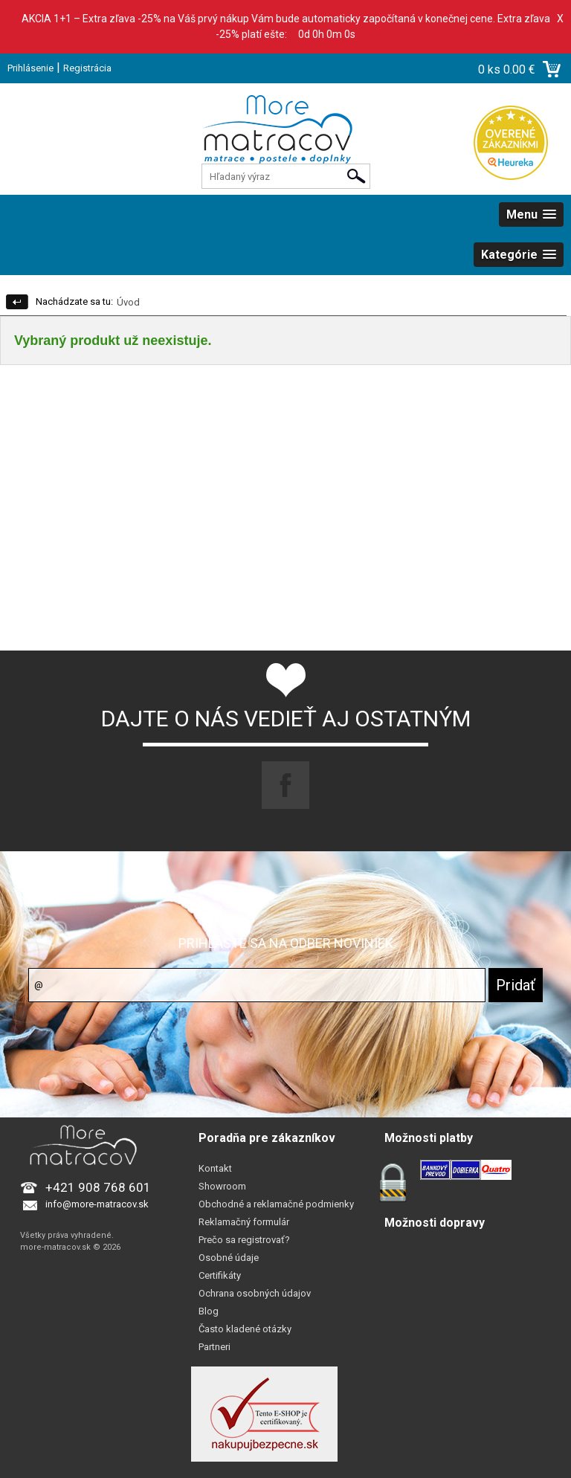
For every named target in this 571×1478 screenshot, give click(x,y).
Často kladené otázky (245, 1329)
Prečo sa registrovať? (244, 1239)
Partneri (214, 1346)
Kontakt (215, 1168)
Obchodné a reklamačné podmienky (276, 1204)
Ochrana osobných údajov (255, 1293)
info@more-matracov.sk (97, 1204)
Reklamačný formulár (244, 1221)
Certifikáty (220, 1275)
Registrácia (87, 68)
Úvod (128, 302)
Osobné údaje (229, 1257)
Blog (209, 1311)
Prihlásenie (30, 68)
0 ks (490, 69)
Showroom (222, 1186)
